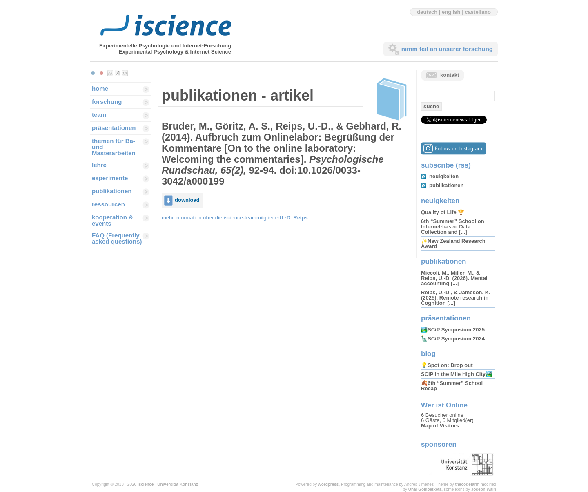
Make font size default (117, 73)
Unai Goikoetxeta (425, 489)
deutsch (427, 12)
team (99, 114)
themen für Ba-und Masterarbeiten (114, 147)
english (451, 12)
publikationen (112, 191)
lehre (99, 164)
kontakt (449, 75)
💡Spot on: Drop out (446, 365)
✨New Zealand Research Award (453, 243)
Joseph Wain (483, 489)
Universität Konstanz (177, 484)
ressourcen (108, 204)
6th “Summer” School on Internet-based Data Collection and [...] (452, 226)
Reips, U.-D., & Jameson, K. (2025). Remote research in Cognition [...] (455, 297)
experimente (110, 177)
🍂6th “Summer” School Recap (452, 385)
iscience (146, 484)
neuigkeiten (444, 176)
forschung (107, 101)
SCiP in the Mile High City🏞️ (456, 374)
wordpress (328, 484)
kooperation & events (112, 220)
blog (428, 354)
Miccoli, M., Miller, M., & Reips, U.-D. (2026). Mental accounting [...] (454, 278)
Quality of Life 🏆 (442, 212)
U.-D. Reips (293, 218)
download (187, 200)
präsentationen (114, 127)
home (100, 88)
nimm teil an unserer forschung (447, 48)
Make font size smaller (110, 73)
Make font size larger (125, 73)
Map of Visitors (440, 426)
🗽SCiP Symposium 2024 (453, 338)
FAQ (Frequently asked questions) (117, 238)
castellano (478, 12)
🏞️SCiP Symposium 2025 (453, 330)
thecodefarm (467, 484)
